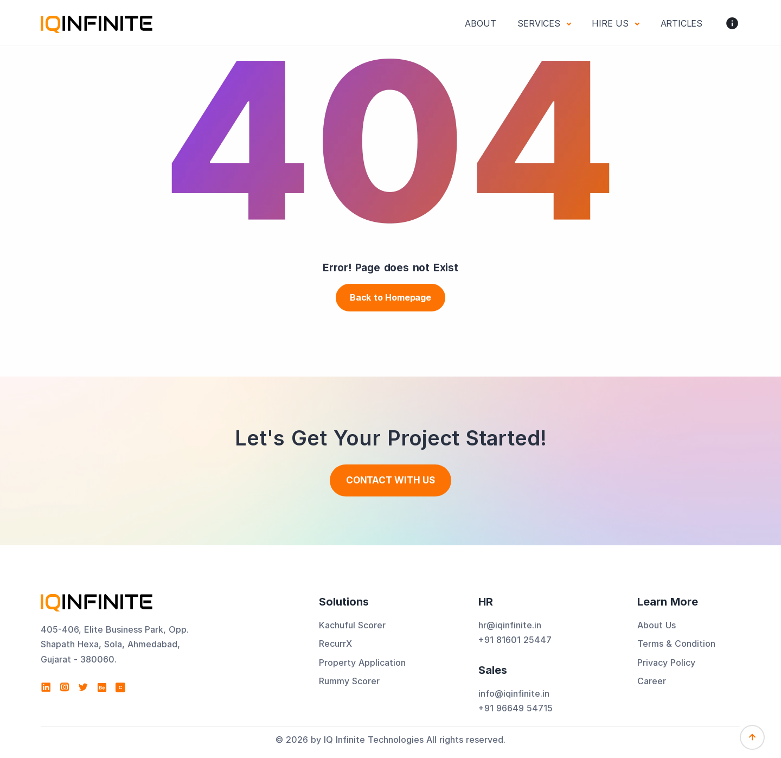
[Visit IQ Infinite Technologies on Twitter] (83, 687)
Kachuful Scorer (352, 625)
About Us (656, 625)
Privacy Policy (666, 662)
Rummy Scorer (349, 681)
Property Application (362, 662)
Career (651, 681)
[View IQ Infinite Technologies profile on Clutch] (120, 687)
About (480, 23)
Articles (681, 23)
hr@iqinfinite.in (509, 625)
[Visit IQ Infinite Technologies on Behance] (102, 687)
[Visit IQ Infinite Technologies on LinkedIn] (46, 687)
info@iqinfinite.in (513, 693)
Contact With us (390, 480)
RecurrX (335, 643)
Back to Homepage (390, 297)
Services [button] (540, 23)
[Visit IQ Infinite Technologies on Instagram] (64, 687)
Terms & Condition (676, 643)
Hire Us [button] (611, 23)
